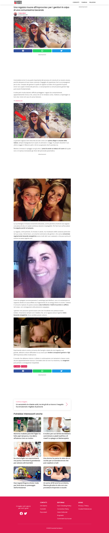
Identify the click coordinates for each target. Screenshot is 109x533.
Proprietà (60, 515)
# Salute (17, 366)
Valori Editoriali (62, 512)
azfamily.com (19, 100)
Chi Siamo (43, 506)
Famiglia (84, 2)
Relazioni (92, 2)
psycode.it (43, 512)
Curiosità (76, 2)
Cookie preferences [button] (85, 509)
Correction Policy (63, 509)
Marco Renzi (22, 13)
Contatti (43, 509)
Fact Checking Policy (64, 506)
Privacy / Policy (83, 506)
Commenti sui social (64, 519)
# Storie (24, 366)
